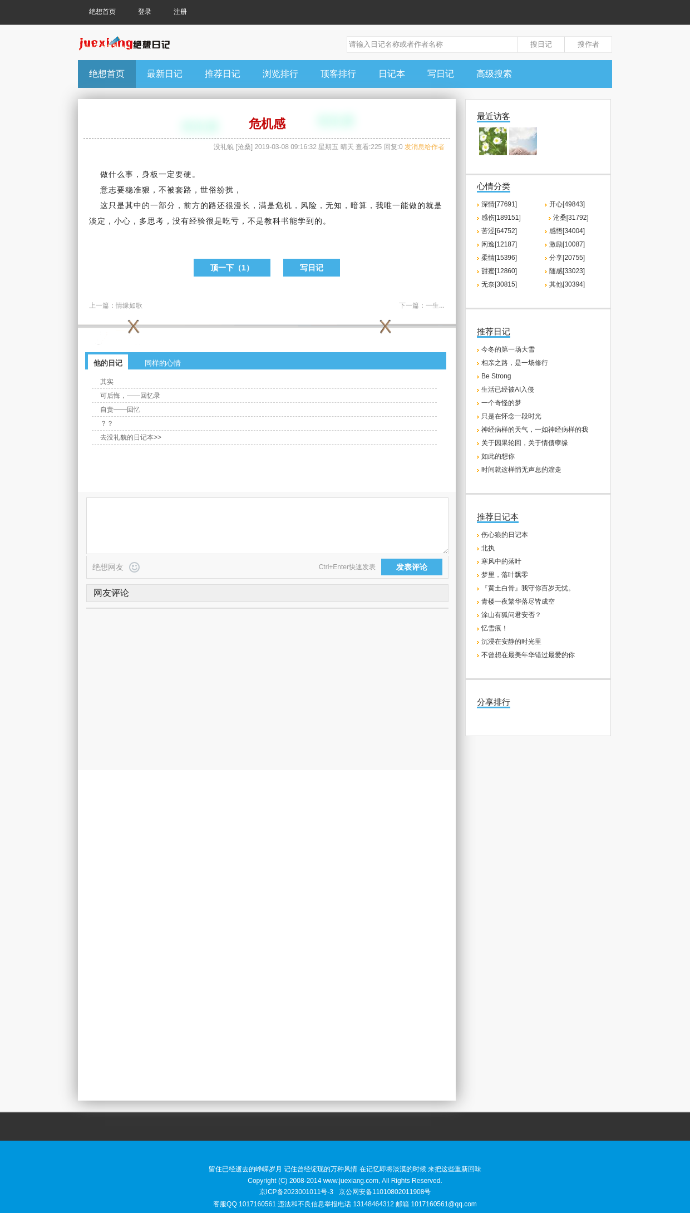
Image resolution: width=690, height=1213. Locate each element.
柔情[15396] (499, 258)
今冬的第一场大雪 (508, 349)
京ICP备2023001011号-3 (296, 1192)
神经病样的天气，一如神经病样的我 (534, 429)
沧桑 (244, 147)
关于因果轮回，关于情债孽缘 (524, 443)
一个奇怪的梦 (501, 403)
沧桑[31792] (571, 217)
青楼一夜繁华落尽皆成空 (518, 601)
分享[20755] (567, 258)
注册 (180, 12)
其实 (107, 382)
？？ (107, 423)
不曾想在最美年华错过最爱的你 (528, 655)
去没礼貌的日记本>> (130, 437)
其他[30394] (567, 284)
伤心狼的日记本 (504, 535)
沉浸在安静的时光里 (511, 641)
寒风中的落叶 (501, 561)
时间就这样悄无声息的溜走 (521, 470)
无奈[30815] (499, 284)
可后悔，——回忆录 (130, 396)
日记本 (391, 73)
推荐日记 (222, 73)
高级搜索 (494, 73)
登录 (144, 12)
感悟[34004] (567, 231)
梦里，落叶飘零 (504, 575)
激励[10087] (567, 244)
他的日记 (107, 363)
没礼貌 (224, 147)
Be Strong (496, 376)
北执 (488, 548)
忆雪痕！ (494, 628)
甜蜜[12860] (499, 271)
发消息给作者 (425, 147)
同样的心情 (163, 363)
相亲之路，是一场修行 (514, 363)
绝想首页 (102, 12)
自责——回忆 (120, 409)
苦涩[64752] (499, 231)
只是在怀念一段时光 (511, 416)
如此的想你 (498, 456)
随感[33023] (567, 271)
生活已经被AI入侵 (507, 389)
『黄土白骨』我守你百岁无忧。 (528, 588)
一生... (435, 305)
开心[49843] (567, 204)
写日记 (440, 73)
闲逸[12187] (499, 244)
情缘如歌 (129, 305)
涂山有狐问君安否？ (511, 615)
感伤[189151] (501, 217)
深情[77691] (499, 204)
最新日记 (165, 73)
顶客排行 (338, 73)
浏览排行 (280, 73)
